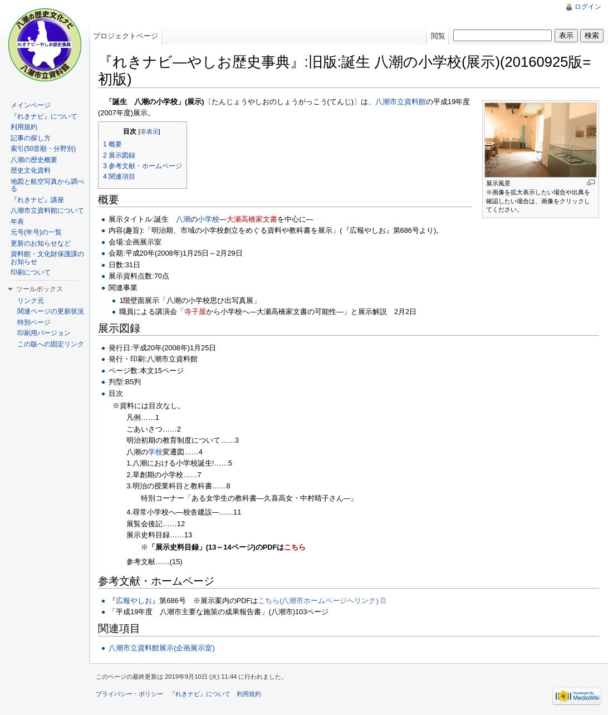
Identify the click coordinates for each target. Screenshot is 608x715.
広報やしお (134, 600)
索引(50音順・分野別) (43, 149)
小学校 (208, 219)
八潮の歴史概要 (34, 160)
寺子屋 (195, 311)
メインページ (31, 105)
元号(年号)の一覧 (36, 232)
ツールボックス (39, 289)
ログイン (588, 7)
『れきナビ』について (44, 116)
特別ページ (34, 322)
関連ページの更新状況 (50, 311)
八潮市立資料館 (400, 101)
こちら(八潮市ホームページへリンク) (318, 600)
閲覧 (438, 36)
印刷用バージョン (44, 333)
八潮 (183, 219)
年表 (17, 222)
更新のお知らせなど (41, 243)
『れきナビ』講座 (37, 200)
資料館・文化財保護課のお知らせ (47, 258)
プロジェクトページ (125, 36)
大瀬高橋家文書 (252, 219)
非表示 (149, 131)
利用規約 (24, 127)
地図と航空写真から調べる (47, 185)
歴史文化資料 (31, 170)
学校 (155, 452)
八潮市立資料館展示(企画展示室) (162, 648)
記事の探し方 (31, 138)
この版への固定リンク (50, 344)
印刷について (31, 272)
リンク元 (30, 301)
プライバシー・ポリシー (129, 693)
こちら (295, 547)
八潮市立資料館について (47, 210)
